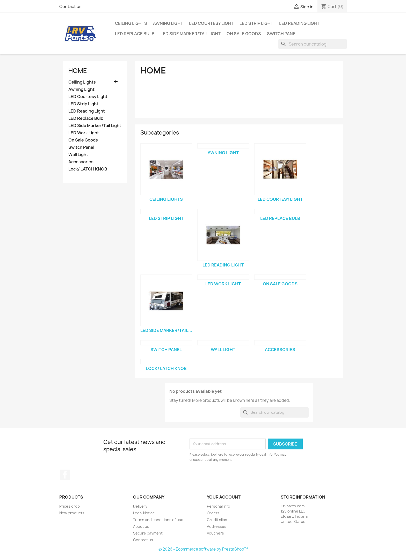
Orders (213, 512)
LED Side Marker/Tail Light (191, 33)
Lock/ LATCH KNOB (87, 169)
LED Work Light (83, 133)
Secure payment (148, 533)
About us (141, 526)
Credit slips (217, 519)
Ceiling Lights (131, 23)
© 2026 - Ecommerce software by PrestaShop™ (203, 549)
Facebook (65, 475)
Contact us (70, 6)
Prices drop (69, 506)
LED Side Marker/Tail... (166, 330)
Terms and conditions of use (158, 519)
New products (71, 512)
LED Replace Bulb (135, 33)
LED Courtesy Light (211, 23)
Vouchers (215, 533)
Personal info (218, 506)
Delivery (140, 506)
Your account (224, 497)
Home (77, 70)
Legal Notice (144, 512)
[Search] (312, 44)
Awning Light (168, 23)
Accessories (80, 162)
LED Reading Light (299, 23)
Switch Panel (282, 33)
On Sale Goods (244, 33)
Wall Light (78, 154)
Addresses (216, 526)
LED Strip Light (256, 23)
